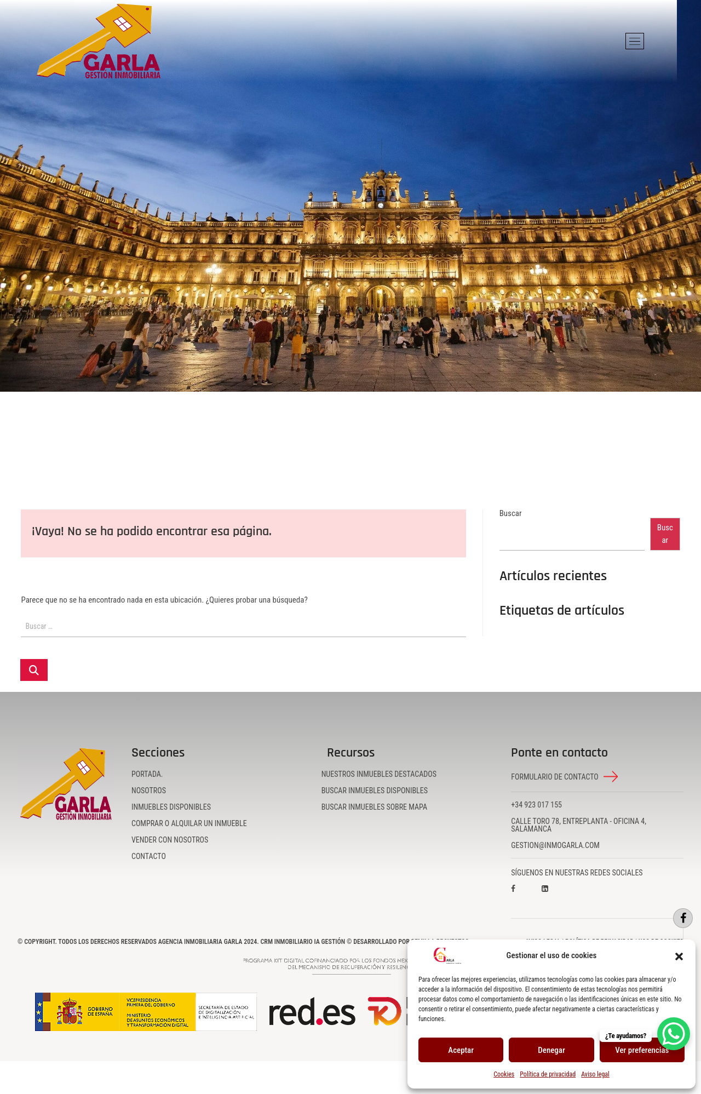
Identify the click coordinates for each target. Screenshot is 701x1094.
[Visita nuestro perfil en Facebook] (524, 896)
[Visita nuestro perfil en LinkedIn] (555, 896)
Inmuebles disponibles (171, 807)
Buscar (510, 513)
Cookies (503, 1074)
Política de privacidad (548, 1074)
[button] (679, 955)
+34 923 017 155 (536, 804)
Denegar (551, 1050)
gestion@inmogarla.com (555, 845)
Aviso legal (595, 1074)
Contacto (148, 856)
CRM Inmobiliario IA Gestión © (306, 942)
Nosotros (148, 790)
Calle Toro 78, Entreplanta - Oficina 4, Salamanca (578, 825)
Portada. (147, 774)
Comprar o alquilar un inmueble (189, 823)
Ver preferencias (642, 1050)
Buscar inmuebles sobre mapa (374, 807)
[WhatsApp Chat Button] (673, 1033)
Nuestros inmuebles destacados (378, 774)
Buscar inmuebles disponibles (374, 790)
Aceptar (461, 1050)
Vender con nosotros (169, 839)
